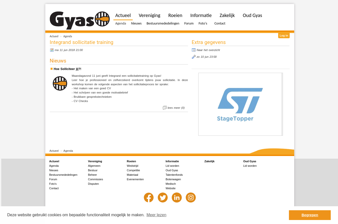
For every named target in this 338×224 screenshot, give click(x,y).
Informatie (201, 15)
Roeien (175, 15)
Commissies (95, 179)
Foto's (203, 23)
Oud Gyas (252, 15)
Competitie (133, 170)
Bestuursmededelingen (162, 23)
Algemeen (94, 165)
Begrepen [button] (310, 215)
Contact (219, 23)
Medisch (171, 183)
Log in (284, 35)
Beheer (92, 174)
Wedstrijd (132, 165)
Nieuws (136, 23)
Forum (189, 23)
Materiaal (132, 174)
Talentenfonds (174, 174)
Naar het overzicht (208, 50)
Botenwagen (173, 179)
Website (171, 188)
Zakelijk (227, 15)
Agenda (67, 36)
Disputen (93, 183)
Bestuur (93, 170)
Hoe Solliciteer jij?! (67, 69)
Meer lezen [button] (156, 215)
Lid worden (172, 165)
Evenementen (135, 179)
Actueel (54, 36)
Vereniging (149, 15)
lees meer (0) (176, 107)
